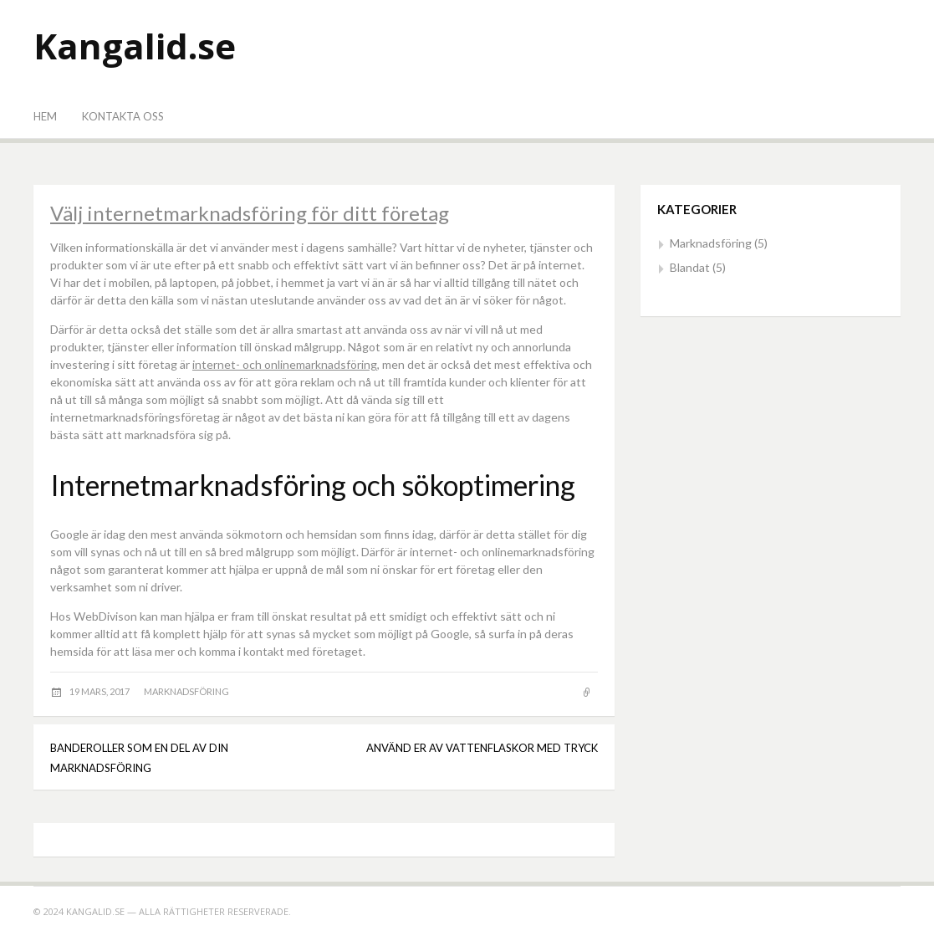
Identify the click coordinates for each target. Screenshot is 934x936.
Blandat (690, 267)
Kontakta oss (123, 116)
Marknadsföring (186, 691)
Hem (45, 116)
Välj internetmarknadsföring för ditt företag (249, 213)
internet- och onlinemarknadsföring (284, 364)
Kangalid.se (134, 45)
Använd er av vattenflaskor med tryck (482, 747)
